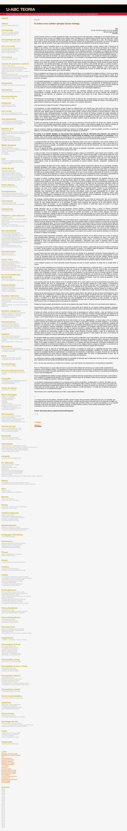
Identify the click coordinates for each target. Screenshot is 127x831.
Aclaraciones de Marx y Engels (10, 464)
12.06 (3, 803)
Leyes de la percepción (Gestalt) (11, 173)
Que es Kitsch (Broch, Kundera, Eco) (12, 341)
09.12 (3, 806)
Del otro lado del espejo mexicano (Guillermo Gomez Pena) (14, 219)
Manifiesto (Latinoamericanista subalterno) (14, 313)
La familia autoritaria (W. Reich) (10, 680)
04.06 (3, 797)
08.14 (3, 824)
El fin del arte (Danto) (8, 498)
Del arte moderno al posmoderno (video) (13, 592)
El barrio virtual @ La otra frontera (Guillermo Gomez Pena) (14, 222)
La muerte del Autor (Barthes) (10, 323)
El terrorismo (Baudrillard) (9, 582)
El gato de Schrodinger (8, 289)
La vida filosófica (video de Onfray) (11, 707)
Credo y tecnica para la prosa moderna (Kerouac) (16, 132)
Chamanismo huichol (8, 211)
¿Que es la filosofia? (7, 399)
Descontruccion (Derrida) (9, 255)
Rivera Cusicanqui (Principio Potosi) (12, 247)
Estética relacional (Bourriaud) (10, 51)
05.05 (3, 792)
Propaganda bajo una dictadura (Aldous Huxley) (15, 482)
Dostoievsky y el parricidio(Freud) (11, 655)
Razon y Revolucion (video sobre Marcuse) (14, 267)
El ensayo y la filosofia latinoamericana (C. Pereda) (13, 373)
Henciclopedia (5, 782)
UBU (2, 756)
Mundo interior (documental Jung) (11, 661)
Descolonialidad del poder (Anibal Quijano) (14, 238)
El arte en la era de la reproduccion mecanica (14, 150)
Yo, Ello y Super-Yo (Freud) (9, 649)
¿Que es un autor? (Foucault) (10, 500)
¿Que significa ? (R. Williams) (12, 297)
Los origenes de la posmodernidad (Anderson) (15, 593)
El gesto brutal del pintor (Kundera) (11, 554)
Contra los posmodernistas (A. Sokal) (12, 602)
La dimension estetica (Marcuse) (11, 265)
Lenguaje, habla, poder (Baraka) (11, 140)
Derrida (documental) (8, 253)
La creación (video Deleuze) (10, 621)
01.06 (3, 796)
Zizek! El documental (7, 631)
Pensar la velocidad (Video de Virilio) (12, 581)
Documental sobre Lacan (9, 668)
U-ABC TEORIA (20, 9)
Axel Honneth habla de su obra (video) (12, 280)
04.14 (3, 823)
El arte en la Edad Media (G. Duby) (12, 428)
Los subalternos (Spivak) (9, 317)
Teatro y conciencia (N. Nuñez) (10, 737)
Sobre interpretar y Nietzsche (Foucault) (13, 419)
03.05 (3, 789)
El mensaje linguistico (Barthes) (10, 326)
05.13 (3, 816)
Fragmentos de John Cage (9, 508)
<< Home (37, 422)
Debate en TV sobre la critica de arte (12, 176)
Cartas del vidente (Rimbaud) (10, 569)
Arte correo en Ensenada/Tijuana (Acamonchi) (15, 114)
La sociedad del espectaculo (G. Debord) (13, 717)
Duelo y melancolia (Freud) (9, 652)
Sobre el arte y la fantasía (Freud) (11, 653)
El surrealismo (6, 154)
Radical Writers (5, 780)
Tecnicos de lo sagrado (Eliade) (10, 32)
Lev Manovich (5, 777)
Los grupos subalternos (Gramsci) (11, 315)
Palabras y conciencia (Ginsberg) (11, 137)
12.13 (3, 819)
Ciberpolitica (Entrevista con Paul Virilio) (13, 579)
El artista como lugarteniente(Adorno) (12, 270)
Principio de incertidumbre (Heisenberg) (13, 288)
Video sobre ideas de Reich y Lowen (12, 679)
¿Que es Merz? (6, 490)
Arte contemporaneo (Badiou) (10, 431)
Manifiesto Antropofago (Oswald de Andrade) (14, 611)
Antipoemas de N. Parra (8, 105)
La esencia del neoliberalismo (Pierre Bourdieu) (15, 577)
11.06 (3, 802)
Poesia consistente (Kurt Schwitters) (12, 492)
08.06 (3, 800)
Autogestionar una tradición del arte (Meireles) (15, 77)
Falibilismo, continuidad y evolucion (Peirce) (14, 639)
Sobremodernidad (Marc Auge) (10, 595)
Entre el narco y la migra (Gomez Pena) (13, 226)
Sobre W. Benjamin (7, 147)
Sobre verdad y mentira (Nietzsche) (12, 516)
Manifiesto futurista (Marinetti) (10, 744)
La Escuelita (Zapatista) (8, 536)
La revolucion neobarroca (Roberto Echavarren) (15, 528)
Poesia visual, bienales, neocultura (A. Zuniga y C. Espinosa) (15, 72)
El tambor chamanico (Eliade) (10, 33)
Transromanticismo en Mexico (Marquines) (14, 562)
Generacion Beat (6, 130)
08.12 (3, 804)
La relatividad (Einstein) (8, 287)
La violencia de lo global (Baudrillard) (12, 584)
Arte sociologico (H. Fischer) (10, 49)
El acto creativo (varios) (8, 65)
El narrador (5, 152)
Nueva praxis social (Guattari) (10, 622)
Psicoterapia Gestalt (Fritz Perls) (11, 691)
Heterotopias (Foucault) (8, 619)
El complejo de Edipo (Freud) (10, 647)
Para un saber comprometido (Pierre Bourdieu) (15, 450)
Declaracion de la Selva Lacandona (12, 358)
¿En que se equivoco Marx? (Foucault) (13, 629)
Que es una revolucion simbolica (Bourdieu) (14, 726)
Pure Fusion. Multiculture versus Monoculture (14, 507)
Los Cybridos (5, 765)
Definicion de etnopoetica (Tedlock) (12, 348)
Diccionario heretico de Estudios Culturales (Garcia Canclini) (13, 299)
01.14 (3, 820)
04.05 (3, 790)
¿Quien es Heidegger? (8, 396)
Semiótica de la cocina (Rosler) (10, 546)
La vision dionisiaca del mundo (10, 520)
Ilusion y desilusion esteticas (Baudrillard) (13, 122)
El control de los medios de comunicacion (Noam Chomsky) (18, 484)
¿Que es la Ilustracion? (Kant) (10, 437)
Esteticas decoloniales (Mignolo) (11, 239)
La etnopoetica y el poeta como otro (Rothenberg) (16, 349)
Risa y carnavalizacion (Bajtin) (10, 337)
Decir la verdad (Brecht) (8, 52)
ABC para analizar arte (8, 170)
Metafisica (4, 402)
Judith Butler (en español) (9, 390)
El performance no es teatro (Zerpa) (12, 544)
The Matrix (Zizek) (7, 163)
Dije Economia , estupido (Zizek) (13, 630)
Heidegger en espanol (8, 762)
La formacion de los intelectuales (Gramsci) (14, 445)
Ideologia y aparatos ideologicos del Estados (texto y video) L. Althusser (22, 476)
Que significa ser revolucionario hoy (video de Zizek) (16, 633)
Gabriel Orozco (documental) (10, 74)
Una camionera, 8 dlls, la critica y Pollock (13, 177)
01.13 (3, 810)
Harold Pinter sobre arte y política (11, 733)
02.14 (3, 821)
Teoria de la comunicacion (9, 776)
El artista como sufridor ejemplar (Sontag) (13, 570)
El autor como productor (8, 151)
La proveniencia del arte (8, 409)
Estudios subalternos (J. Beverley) (11, 314)
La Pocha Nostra (6, 768)
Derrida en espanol (7, 761)
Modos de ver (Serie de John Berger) (12, 174)
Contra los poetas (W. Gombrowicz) (12, 91)
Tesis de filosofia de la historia (10, 148)
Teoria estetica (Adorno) (8, 268)
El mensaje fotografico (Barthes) (11, 382)
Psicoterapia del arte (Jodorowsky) (11, 78)
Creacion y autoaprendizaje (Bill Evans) (13, 67)
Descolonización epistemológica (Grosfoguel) (14, 241)
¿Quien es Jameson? (8, 597)
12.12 (3, 809)
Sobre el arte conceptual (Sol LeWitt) (12, 193)
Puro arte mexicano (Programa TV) (11, 180)
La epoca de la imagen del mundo (11, 408)
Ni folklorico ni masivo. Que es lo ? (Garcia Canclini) (15, 339)
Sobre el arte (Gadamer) (8, 417)
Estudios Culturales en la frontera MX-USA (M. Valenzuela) (14, 305)
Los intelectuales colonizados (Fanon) (12, 235)
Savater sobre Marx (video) (9, 467)
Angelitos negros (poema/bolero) (11, 234)
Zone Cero (4, 767)
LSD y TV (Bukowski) (8, 136)
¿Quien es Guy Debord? (9, 715)
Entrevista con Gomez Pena (10, 224)
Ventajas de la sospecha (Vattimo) (11, 420)
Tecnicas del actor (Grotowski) (10, 734)
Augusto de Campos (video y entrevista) (13, 204)
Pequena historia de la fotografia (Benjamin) (14, 380)
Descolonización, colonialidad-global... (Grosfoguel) (12, 243)
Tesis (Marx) (5, 469)
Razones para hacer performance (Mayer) (13, 543)
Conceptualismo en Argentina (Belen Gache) (14, 196)
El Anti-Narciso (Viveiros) (9, 35)
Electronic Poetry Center (8, 771)
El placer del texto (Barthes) (9, 186)
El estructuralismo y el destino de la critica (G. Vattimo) (14, 328)
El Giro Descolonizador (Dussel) (11, 232)
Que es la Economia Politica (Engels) (12, 471)
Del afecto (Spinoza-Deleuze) (10, 25)
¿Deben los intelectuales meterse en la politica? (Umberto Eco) (19, 447)
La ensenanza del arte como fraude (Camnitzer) (15, 75)
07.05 (3, 795)
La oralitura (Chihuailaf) (8, 351)
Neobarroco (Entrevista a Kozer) (11, 527)
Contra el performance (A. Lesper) (11, 178)
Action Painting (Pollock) (8, 555)
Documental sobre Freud (9, 646)
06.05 (3, 793)
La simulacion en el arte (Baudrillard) (12, 121)
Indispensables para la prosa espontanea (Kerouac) (13, 134)
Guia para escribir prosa (8, 171)
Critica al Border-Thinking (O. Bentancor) (13, 612)
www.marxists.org (6, 758)
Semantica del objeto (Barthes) (10, 325)
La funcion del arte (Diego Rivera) (11, 48)
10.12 (3, 807)
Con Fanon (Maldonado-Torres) (10, 237)
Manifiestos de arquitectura (9, 779)
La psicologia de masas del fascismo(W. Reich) (15, 684)
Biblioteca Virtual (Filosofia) (9, 753)
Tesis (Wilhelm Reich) (8, 677)
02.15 (3, 827)
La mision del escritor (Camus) (10, 451)
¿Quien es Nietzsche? (8, 515)
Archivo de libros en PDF (8, 770)
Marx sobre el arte (7, 474)
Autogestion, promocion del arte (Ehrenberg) (14, 68)
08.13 (3, 817)
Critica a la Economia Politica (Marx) (12, 473)
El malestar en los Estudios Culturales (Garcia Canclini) (14, 302)
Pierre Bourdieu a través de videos (11, 723)
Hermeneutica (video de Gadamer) (11, 416)
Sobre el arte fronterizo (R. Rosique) (12, 70)
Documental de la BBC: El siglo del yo (12, 698)
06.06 (3, 799)
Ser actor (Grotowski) (8, 735)
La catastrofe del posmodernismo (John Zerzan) (15, 603)
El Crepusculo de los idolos (17, 517)
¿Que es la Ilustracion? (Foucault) (11, 439)
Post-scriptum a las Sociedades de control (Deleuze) (16, 578)
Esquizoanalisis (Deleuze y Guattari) (12, 600)
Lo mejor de (5, 517)
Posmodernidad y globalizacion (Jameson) (14, 599)
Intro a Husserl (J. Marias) (9, 366)
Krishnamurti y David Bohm (9, 706)
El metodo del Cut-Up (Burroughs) (11, 139)
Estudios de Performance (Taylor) (11, 547)
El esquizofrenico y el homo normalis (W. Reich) (15, 683)
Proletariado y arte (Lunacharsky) (11, 336)
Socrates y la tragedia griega (10, 519)
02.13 (3, 812)
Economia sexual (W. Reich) (10, 682)
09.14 (3, 826)
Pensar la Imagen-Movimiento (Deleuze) (13, 162)
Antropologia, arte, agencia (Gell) (11, 41)
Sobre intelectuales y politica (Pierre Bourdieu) (15, 448)
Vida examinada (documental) (10, 708)
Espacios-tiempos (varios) (9, 291)
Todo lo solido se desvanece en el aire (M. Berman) (16, 596)
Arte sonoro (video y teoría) (9, 59)
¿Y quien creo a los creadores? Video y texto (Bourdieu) (17, 725)
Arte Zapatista (5, 774)
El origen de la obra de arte (9, 406)
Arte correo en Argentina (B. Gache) (12, 113)
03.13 (3, 813)
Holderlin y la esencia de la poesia (11, 405)
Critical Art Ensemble (7, 759)
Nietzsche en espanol (7, 764)
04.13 (3, 814)
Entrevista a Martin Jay (8, 279)
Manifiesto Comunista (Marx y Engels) (12, 470)
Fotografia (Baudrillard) (8, 383)
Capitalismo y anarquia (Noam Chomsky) (13, 85)
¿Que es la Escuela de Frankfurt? (11, 263)
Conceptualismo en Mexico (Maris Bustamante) (15, 195)
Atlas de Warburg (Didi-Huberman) (11, 429)
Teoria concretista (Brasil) (9, 203)
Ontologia (4, 401)
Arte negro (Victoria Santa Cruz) (11, 245)
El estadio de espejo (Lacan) (10, 669)
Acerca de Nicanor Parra (9, 106)
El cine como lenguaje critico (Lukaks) (12, 160)
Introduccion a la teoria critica (10, 261)
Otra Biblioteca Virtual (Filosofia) (11, 755)
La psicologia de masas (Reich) (10, 585)
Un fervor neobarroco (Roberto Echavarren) (14, 530)
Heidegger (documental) (8, 398)
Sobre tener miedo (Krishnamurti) (11, 704)
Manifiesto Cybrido (7, 217)
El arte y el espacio (7, 403)
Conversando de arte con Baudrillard (12, 124)
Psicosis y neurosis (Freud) (9, 650)
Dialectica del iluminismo (9, 264)
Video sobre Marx (7, 466)
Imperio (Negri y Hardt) (8, 98)
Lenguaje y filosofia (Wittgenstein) (11, 458)
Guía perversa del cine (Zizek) (10, 671)
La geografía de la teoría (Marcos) (11, 359)
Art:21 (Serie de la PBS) (8, 773)
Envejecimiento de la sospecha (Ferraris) (13, 421)
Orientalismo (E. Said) (8, 610)
